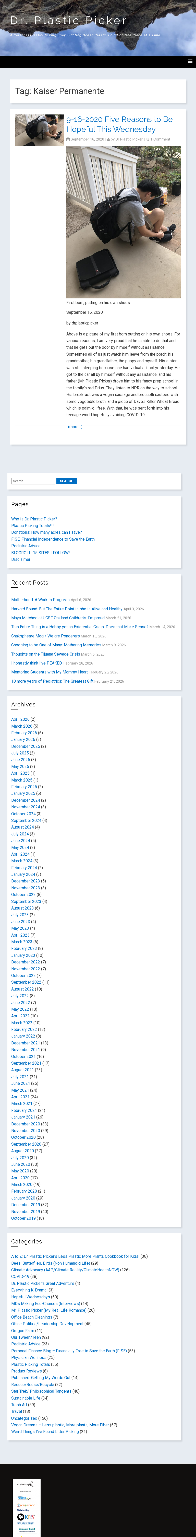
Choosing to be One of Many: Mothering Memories (56, 645)
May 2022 (20, 1009)
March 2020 (21, 1184)
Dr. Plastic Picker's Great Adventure (42, 1283)
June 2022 (20, 1002)
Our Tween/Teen (26, 1337)
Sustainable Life (25, 1398)
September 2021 (26, 1063)
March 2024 (21, 860)
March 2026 (21, 726)
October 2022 (23, 975)
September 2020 (26, 1144)
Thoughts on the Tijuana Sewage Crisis (45, 654)
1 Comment (160, 139)
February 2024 (24, 867)
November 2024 (25, 807)
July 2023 (20, 914)
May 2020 (20, 1171)
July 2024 (20, 834)
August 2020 (22, 1150)
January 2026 (23, 739)
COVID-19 (20, 1276)
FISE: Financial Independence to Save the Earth (53, 539)
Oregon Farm (22, 1330)
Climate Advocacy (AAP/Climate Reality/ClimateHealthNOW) (65, 1269)
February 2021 (24, 1110)
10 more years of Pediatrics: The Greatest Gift (52, 681)
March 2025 (21, 780)
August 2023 (22, 908)
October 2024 (23, 813)
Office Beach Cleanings (31, 1317)
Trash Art (19, 1404)
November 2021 (25, 1049)
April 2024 (20, 854)
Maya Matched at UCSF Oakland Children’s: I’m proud (58, 617)
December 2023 (25, 881)
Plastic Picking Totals (30, 1364)
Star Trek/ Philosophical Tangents (41, 1391)
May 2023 (20, 928)
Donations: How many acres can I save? (46, 532)
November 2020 (25, 1130)
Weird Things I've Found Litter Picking (45, 1431)
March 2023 (21, 941)
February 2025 (24, 786)
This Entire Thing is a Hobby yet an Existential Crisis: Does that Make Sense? (80, 626)
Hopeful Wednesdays (30, 1297)
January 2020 (23, 1198)
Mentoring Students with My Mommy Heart (49, 672)
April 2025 (20, 773)
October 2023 (23, 894)
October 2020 (23, 1137)
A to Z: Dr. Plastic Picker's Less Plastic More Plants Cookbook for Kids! (75, 1256)
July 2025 (20, 753)
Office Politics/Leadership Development (47, 1323)
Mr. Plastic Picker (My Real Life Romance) (49, 1310)
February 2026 (24, 732)
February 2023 (24, 948)
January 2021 (23, 1117)
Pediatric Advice (26, 545)
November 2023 (25, 888)
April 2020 (20, 1177)
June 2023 (20, 921)
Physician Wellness (28, 1357)
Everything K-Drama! (29, 1290)
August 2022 (22, 989)
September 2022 (26, 982)
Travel (16, 1411)
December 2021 (25, 1043)
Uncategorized (24, 1418)
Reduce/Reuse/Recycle (32, 1384)
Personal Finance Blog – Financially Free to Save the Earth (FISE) (69, 1350)
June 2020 (20, 1164)
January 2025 (23, 793)
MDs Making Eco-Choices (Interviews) (45, 1303)
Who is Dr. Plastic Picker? (34, 519)
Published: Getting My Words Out (40, 1377)
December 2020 (25, 1124)
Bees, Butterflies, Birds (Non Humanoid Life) (50, 1263)
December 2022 (25, 962)
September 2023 (26, 901)
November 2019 (25, 1211)
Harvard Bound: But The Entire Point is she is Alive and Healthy (66, 609)
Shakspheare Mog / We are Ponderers (45, 636)
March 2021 (21, 1103)
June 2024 (20, 840)
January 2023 (23, 955)
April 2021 (20, 1096)
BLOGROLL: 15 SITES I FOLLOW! (40, 552)
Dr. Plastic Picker (69, 20)
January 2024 (23, 874)
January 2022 (23, 1036)
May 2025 (20, 766)
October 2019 (23, 1218)
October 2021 (23, 1056)
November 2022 (25, 969)
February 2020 (24, 1191)
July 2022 (20, 995)
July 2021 (20, 1076)
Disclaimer (20, 559)
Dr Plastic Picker (129, 139)
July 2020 (20, 1157)
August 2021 (22, 1069)
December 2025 (25, 746)
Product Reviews (26, 1371)
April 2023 (20, 935)
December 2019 (25, 1204)
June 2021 (20, 1083)
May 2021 (20, 1090)
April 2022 (20, 1016)
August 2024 (22, 827)
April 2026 (20, 719)
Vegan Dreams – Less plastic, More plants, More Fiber (60, 1425)
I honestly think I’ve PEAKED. (37, 663)
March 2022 (21, 1022)
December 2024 (25, 800)
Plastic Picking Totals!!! (32, 525)
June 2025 (20, 759)
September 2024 (26, 820)
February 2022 (24, 1029)
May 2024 (20, 847)
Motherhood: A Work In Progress (40, 599)
